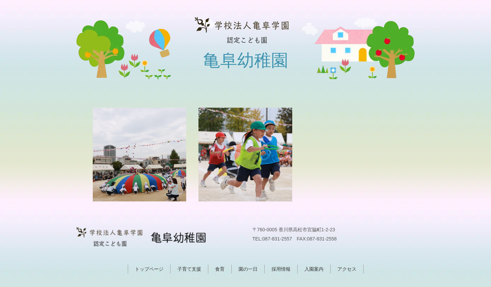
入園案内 (313, 269)
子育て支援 (189, 269)
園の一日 (248, 269)
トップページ (149, 269)
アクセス (346, 269)
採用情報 (281, 269)
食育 (220, 269)
